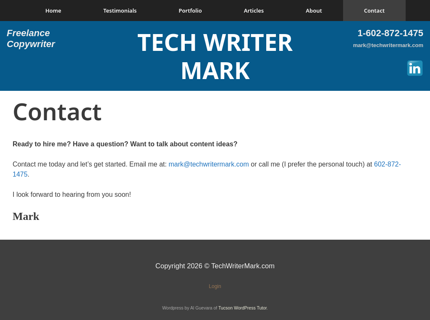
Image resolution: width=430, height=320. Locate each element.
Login (215, 286)
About (314, 10)
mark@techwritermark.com (388, 45)
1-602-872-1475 (390, 33)
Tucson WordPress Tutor (242, 307)
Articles (254, 10)
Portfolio (190, 10)
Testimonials (120, 10)
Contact (374, 10)
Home (53, 10)
